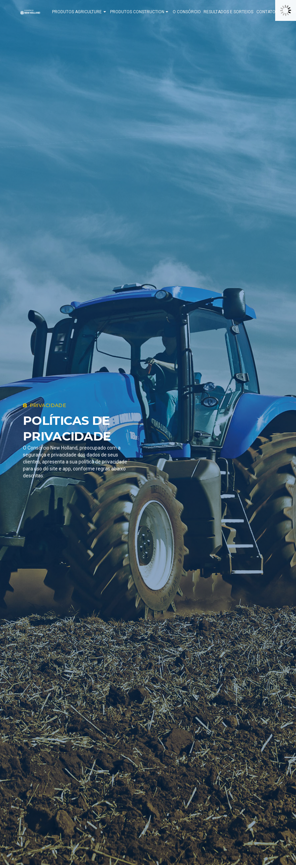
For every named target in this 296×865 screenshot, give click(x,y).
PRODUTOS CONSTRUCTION (142, 11)
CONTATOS (270, 11)
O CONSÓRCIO (189, 11)
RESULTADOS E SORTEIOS (231, 11)
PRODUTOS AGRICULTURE (82, 11)
